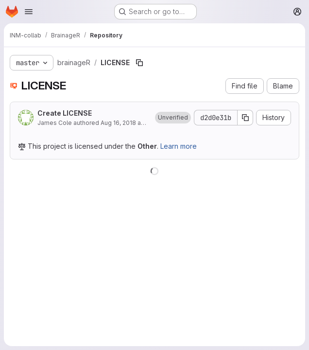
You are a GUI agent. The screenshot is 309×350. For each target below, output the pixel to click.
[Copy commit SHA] (245, 117)
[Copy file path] (139, 62)
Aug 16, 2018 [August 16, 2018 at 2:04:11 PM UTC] (118, 122)
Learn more (178, 146)
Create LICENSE (64, 113)
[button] (173, 117)
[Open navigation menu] (28, 11)
